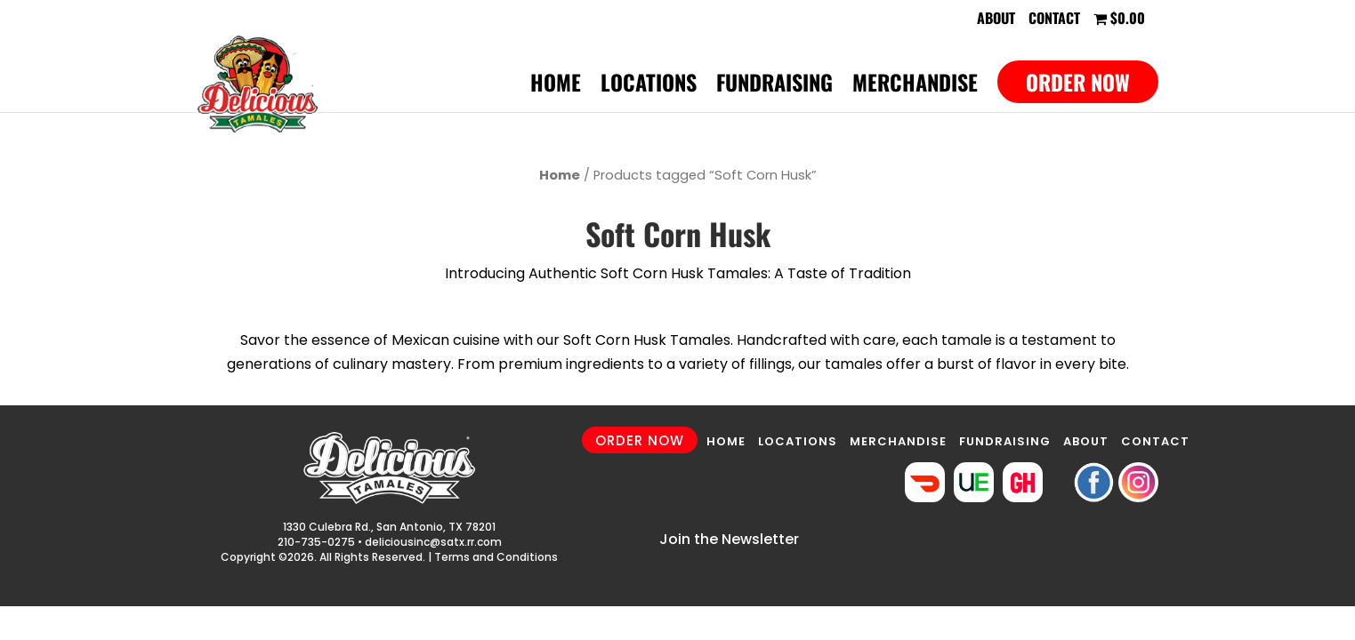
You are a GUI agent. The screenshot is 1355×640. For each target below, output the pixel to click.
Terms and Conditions (496, 556)
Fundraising (774, 87)
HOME (726, 441)
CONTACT (1155, 441)
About (996, 19)
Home (555, 87)
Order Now (1078, 82)
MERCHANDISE (898, 441)
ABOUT (1086, 441)
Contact (1054, 19)
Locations (649, 87)
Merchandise (915, 87)
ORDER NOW (639, 440)
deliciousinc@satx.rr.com (433, 541)
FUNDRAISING (1005, 441)
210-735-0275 (316, 541)
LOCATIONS (797, 441)
